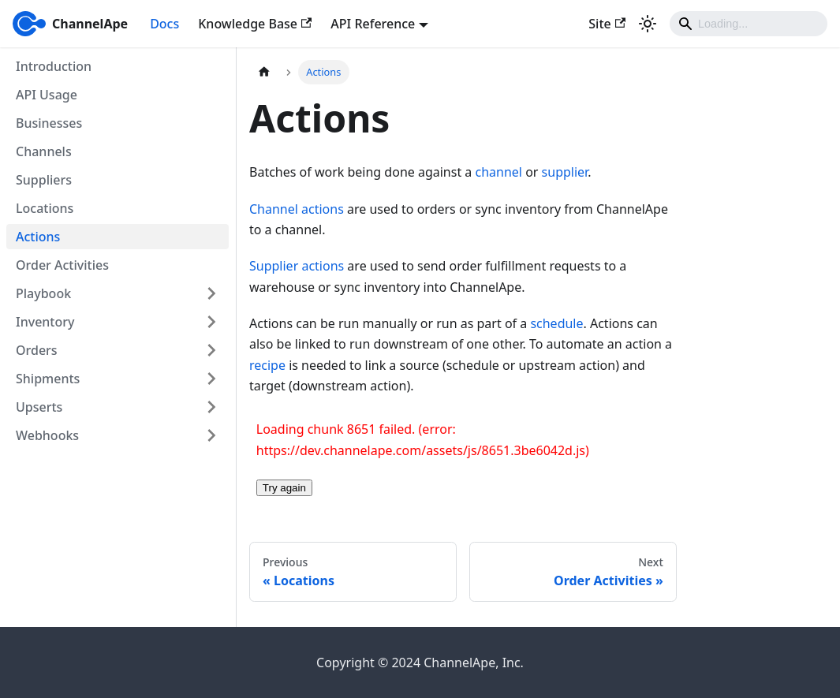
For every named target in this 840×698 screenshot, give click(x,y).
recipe (267, 365)
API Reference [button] (372, 23)
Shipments (48, 378)
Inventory (45, 321)
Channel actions (296, 209)
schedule (556, 323)
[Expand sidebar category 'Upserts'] (211, 407)
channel (499, 172)
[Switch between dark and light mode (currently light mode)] (647, 23)
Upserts (39, 407)
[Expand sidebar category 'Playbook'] (211, 293)
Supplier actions (296, 265)
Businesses (49, 123)
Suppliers (44, 179)
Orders (37, 350)
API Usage (46, 94)
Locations (44, 208)
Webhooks (47, 435)
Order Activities (62, 265)
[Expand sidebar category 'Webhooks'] (211, 435)
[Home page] (264, 72)
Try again (284, 488)
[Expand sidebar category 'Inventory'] (211, 321)
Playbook (43, 293)
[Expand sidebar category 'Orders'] (211, 350)
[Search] (748, 23)
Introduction (53, 66)
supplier (565, 172)
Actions (38, 236)
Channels (44, 151)
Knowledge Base (255, 23)
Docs (164, 23)
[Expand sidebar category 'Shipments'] (211, 378)
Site (606, 23)
